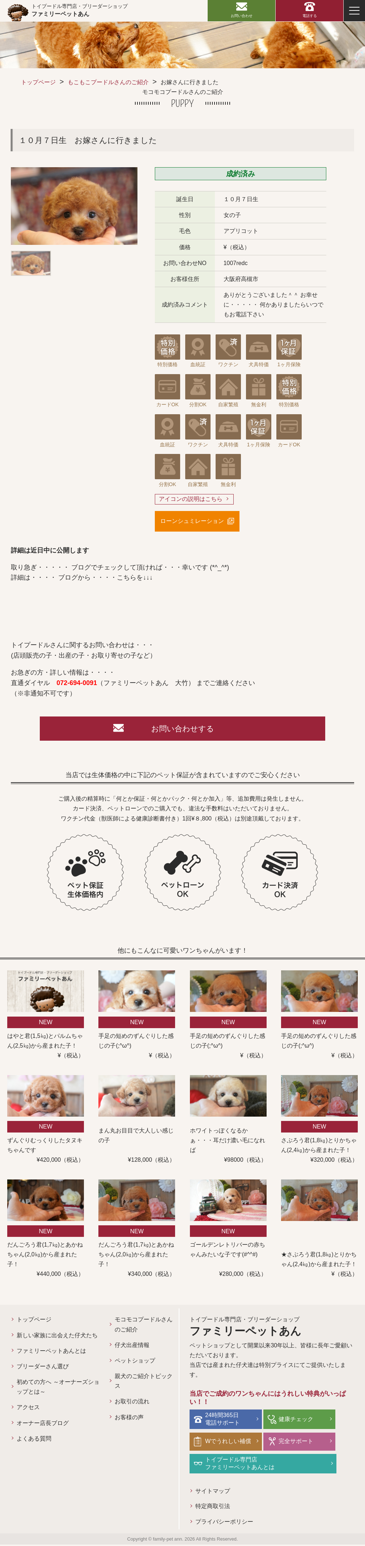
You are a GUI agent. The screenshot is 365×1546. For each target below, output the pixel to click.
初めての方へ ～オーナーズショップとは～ (58, 1388)
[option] (74, 206)
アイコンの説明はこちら (190, 499)
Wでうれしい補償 (229, 1442)
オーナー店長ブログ (43, 1424)
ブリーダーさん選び (43, 1368)
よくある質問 (34, 1440)
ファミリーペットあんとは (51, 1352)
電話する (309, 16)
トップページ (38, 82)
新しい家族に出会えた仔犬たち (57, 1337)
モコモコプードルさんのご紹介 (144, 1326)
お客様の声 (129, 1419)
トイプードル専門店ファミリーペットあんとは (240, 1464)
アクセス (28, 1409)
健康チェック (295, 1420)
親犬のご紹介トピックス (144, 1383)
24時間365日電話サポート (223, 1420)
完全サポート (295, 1442)
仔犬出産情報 (132, 1346)
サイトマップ (212, 1492)
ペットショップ (135, 1362)
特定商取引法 (212, 1507)
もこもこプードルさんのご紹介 (108, 82)
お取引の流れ (132, 1403)
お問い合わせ (241, 16)
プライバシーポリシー (224, 1523)
